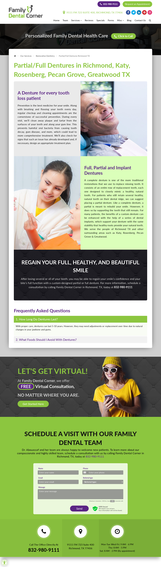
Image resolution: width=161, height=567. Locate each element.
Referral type (88, 478)
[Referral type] (102, 482)
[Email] (58, 482)
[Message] (80, 494)
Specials (100, 20)
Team (65, 20)
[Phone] (102, 472)
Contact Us (140, 20)
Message (41, 487)
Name (40, 468)
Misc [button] (120, 20)
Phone (85, 468)
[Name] (58, 472)
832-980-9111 (109, 4)
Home (56, 20)
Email (40, 478)
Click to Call (123, 36)
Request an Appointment (137, 4)
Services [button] (76, 20)
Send (79, 508)
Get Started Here (33, 404)
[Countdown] (112, 501)
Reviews (89, 20)
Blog (129, 20)
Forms (111, 20)
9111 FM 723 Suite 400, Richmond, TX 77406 (93, 12)
